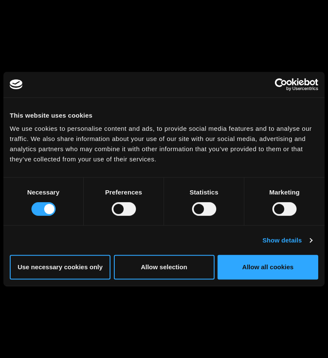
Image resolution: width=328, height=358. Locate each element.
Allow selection (164, 267)
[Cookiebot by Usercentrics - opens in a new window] (281, 84)
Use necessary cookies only (59, 267)
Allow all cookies (268, 267)
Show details (282, 240)
